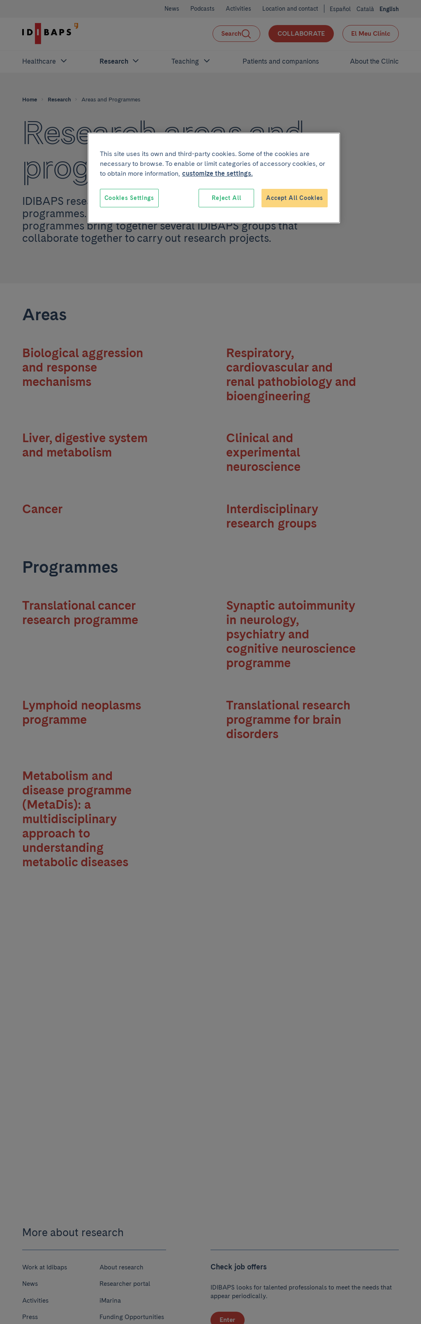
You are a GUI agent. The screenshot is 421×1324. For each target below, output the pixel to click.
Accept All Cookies (294, 198)
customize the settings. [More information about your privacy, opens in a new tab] (217, 173)
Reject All (226, 198)
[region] (214, 178)
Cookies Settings (129, 198)
